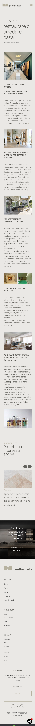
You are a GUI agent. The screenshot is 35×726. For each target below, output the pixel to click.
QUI (28, 123)
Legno (6, 592)
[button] (30, 466)
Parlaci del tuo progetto (16, 548)
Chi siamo (7, 640)
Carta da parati (9, 600)
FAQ (5, 665)
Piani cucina (7, 625)
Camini (6, 621)
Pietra (6, 584)
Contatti (6, 646)
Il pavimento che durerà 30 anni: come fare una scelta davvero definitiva (17, 497)
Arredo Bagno (8, 617)
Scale (5, 615)
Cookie (6, 661)
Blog (5, 642)
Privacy (6, 657)
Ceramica (7, 596)
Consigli (8, 490)
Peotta (8, 42)
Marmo (6, 588)
